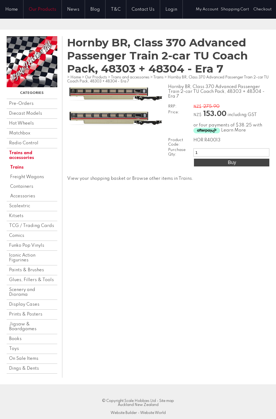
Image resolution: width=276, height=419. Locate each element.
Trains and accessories (21, 155)
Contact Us (143, 9)
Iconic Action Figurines (22, 257)
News (73, 9)
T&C (116, 9)
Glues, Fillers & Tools (31, 280)
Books (15, 339)
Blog (95, 9)
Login (171, 9)
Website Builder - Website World (138, 413)
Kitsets (16, 216)
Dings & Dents (24, 368)
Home (11, 9)
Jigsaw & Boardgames (22, 326)
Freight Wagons (27, 177)
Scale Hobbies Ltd (140, 401)
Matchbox (19, 133)
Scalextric (19, 206)
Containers (21, 186)
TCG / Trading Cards (31, 226)
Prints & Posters (25, 314)
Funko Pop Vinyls (26, 245)
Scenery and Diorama (22, 292)
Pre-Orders (21, 103)
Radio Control (23, 143)
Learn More (233, 130)
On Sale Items (23, 358)
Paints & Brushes (26, 270)
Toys (14, 348)
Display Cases (24, 304)
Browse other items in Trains (162, 178)
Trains (17, 167)
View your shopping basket (96, 178)
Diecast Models (25, 113)
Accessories (22, 196)
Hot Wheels (21, 123)
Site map (166, 401)
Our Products (42, 9)
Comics (16, 235)
